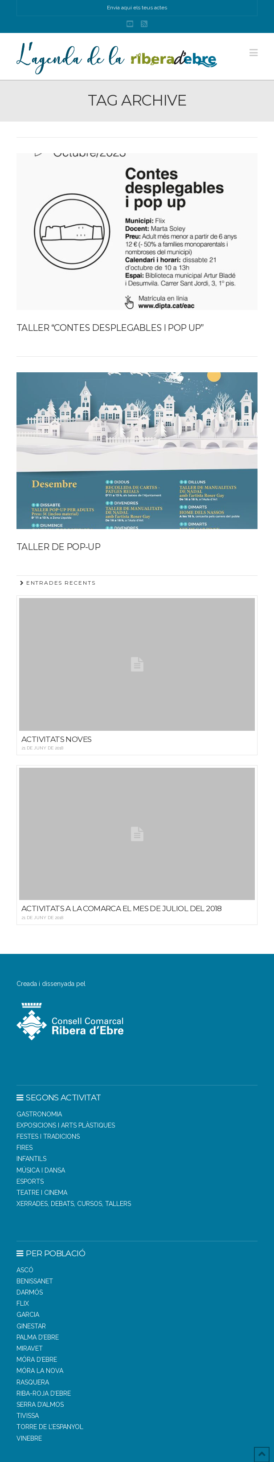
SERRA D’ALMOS (40, 1404)
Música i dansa (40, 1170)
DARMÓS (29, 1292)
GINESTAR (31, 1326)
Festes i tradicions (48, 1136)
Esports (30, 1181)
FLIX (22, 1303)
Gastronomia (39, 1114)
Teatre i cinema (41, 1192)
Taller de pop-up (58, 547)
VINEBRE (29, 1438)
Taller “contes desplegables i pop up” (110, 327)
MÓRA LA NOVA (39, 1370)
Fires (24, 1147)
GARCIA (27, 1314)
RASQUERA (32, 1382)
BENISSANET (34, 1281)
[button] (253, 52)
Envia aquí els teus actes (137, 7)
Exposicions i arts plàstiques (65, 1125)
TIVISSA (27, 1415)
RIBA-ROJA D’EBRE (43, 1393)
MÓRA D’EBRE (36, 1359)
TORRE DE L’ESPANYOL (49, 1426)
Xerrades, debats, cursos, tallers (73, 1203)
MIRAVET (29, 1348)
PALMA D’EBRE (37, 1337)
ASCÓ (24, 1270)
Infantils (31, 1158)
